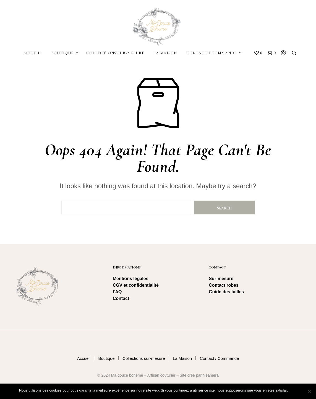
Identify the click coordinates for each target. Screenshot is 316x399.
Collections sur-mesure (115, 53)
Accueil (32, 53)
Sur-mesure (221, 278)
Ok (294, 390)
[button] (258, 53)
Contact (121, 298)
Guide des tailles (226, 291)
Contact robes (224, 285)
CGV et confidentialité (136, 285)
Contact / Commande (211, 53)
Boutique (62, 53)
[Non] (309, 391)
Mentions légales (130, 278)
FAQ (117, 291)
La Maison (165, 53)
